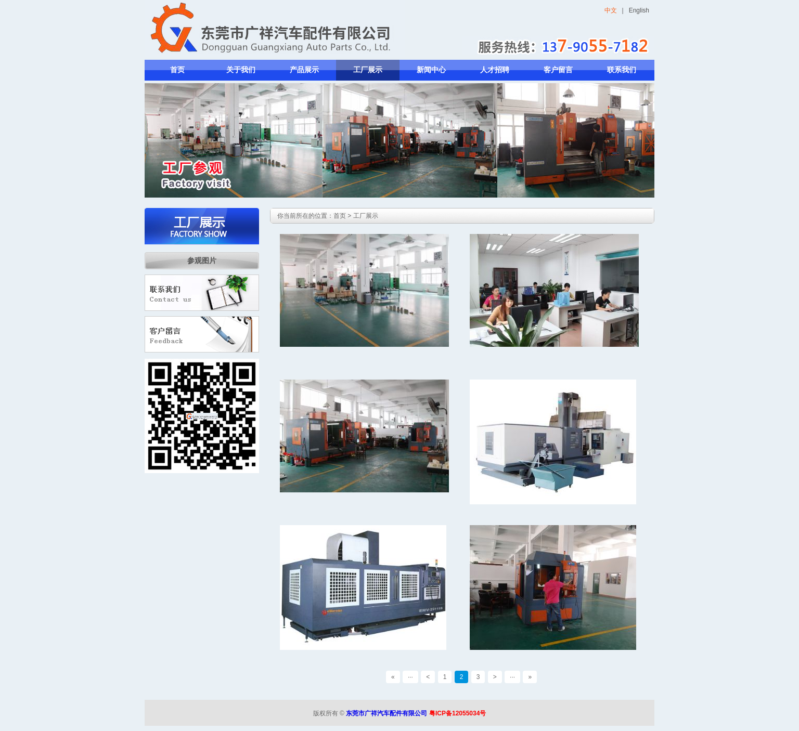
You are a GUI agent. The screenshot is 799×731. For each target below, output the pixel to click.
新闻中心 (431, 70)
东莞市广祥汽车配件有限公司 (386, 713)
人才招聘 (494, 70)
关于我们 (240, 70)
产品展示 (304, 70)
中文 (610, 10)
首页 (177, 70)
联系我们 (621, 70)
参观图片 (201, 260)
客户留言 (558, 70)
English (639, 10)
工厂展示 (367, 70)
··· (410, 677)
